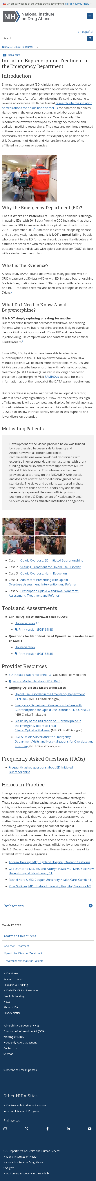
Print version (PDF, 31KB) (36, 630)
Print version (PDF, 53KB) (36, 654)
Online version (25, 647)
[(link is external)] (26, 1128)
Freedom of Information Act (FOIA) (24, 1031)
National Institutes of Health (20, 1156)
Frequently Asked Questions (20, 1042)
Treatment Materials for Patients (23, 960)
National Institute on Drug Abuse (23, 1162)
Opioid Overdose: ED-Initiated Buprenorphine (51, 560)
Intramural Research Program (21, 1111)
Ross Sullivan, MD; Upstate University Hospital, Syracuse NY (50, 886)
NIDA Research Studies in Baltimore (24, 1105)
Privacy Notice (12, 1013)
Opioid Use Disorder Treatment (23, 953)
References (13, 905)
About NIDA (10, 1007)
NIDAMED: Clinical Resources (18, 46)
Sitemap (8, 1054)
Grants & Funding (14, 996)
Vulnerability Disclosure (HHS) (21, 1025)
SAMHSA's (52, 377)
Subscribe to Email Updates (20, 1070)
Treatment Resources (19, 936)
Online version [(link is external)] (26, 623)
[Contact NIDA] (5, 1128)
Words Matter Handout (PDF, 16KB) (37, 681)
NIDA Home (10, 973)
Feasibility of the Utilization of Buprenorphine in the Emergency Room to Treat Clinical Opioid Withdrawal (48, 725)
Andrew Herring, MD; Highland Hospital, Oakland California (49, 862)
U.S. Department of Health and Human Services (32, 1151)
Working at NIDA (13, 1037)
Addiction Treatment (16, 946)
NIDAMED (14, 55)
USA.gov (8, 1168)
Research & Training (15, 984)
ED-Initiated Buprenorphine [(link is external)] (30, 675)
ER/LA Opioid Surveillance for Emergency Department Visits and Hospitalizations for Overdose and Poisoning (54, 741)
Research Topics (13, 979)
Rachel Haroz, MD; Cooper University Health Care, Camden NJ (51, 880)
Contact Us (10, 1048)
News (6, 1001)
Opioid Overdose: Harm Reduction (43, 573)
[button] (90, 16)
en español (85, 32)
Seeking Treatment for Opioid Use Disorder (50, 567)
